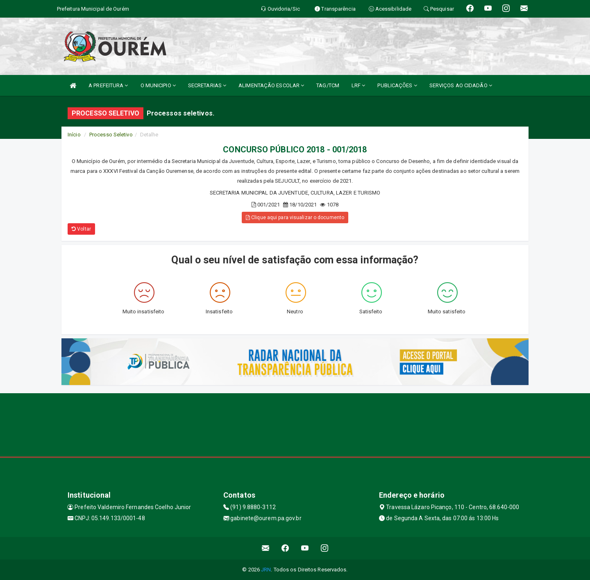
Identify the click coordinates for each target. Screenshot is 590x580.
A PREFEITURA (108, 85)
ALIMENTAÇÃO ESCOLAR (271, 85)
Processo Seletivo (111, 134)
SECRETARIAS (207, 85)
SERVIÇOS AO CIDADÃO (460, 85)
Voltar (81, 229)
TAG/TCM (327, 85)
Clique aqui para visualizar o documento (295, 217)
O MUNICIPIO (158, 85)
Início (74, 134)
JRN (266, 569)
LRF (358, 85)
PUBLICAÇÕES (397, 85)
